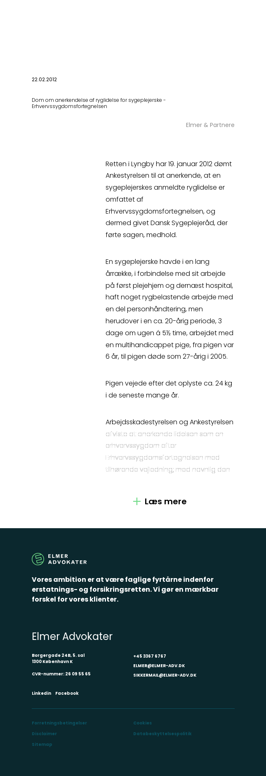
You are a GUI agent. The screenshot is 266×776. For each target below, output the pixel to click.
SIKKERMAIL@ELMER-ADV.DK (164, 675)
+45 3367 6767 (149, 656)
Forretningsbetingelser (59, 723)
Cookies (142, 723)
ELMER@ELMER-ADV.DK (159, 666)
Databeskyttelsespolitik (162, 734)
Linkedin (41, 693)
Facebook (67, 693)
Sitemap (42, 744)
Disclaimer (44, 734)
